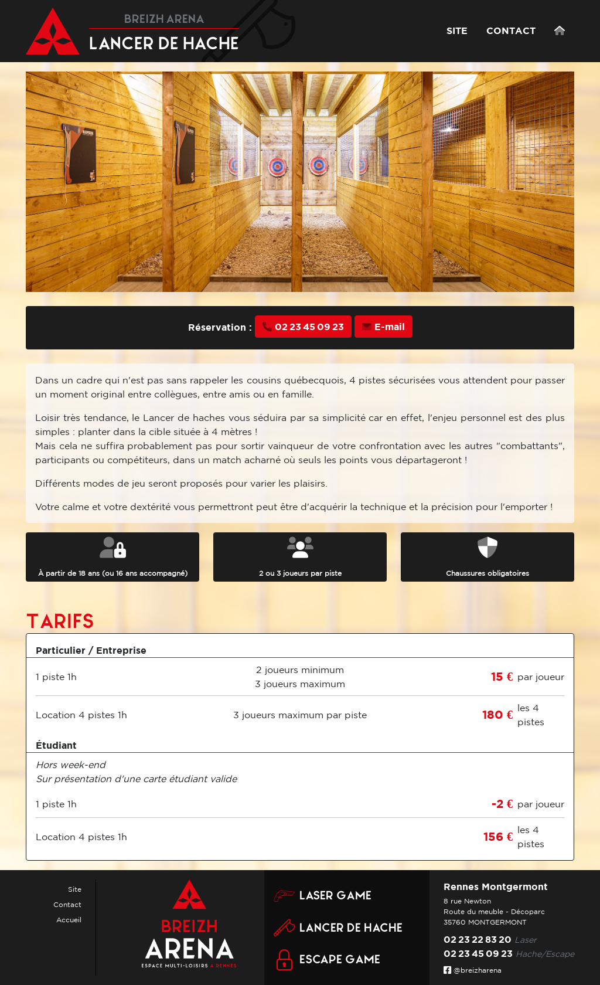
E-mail (383, 326)
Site (74, 889)
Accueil (68, 919)
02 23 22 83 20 (478, 939)
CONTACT (511, 30)
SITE (457, 30)
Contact (67, 904)
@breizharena (473, 970)
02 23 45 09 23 (303, 326)
